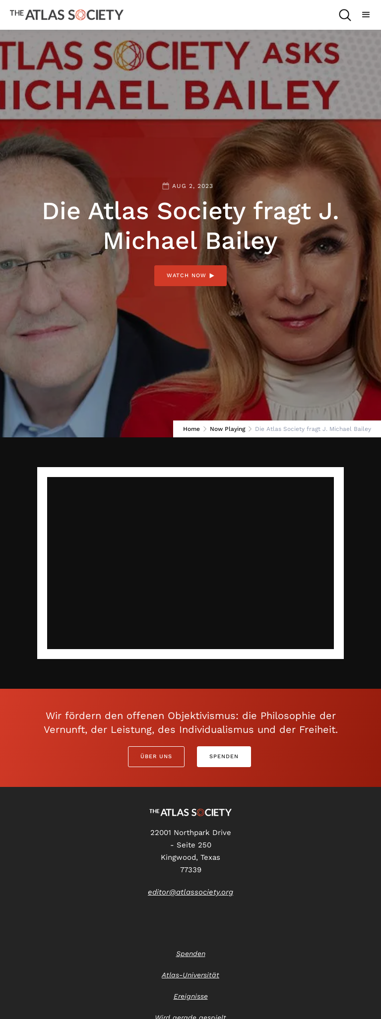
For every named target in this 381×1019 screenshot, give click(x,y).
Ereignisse (191, 996)
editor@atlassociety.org (190, 892)
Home (191, 428)
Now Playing (227, 428)
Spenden (224, 756)
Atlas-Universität (190, 975)
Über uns (156, 756)
